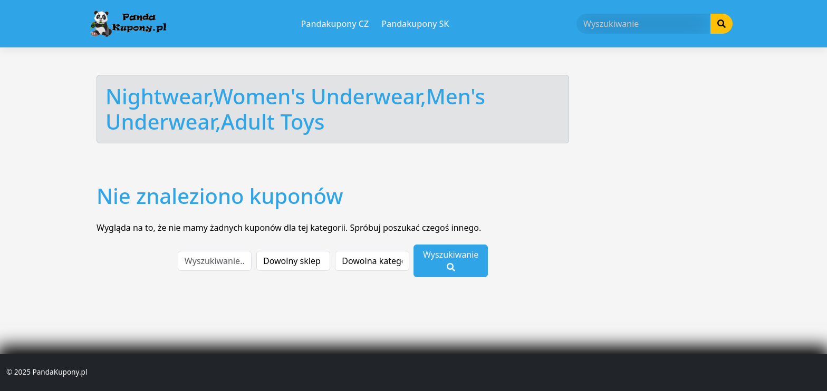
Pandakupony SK (415, 24)
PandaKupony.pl (59, 372)
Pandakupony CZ (335, 24)
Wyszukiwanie (450, 260)
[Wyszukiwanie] (643, 24)
